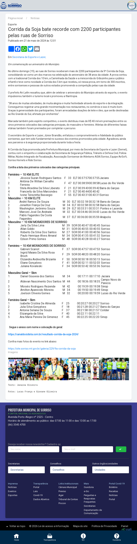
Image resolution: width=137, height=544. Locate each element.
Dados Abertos (41, 499)
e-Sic (86, 491)
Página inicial (15, 18)
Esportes (12, 495)
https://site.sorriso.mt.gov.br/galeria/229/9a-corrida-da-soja (42, 348)
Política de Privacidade (105, 526)
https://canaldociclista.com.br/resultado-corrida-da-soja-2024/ (43, 334)
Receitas (113, 491)
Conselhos (55, 463)
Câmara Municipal (68, 487)
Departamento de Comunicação (93, 512)
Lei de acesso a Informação (54, 526)
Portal (36, 487)
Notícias (35, 18)
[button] (131, 5)
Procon (62, 503)
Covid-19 (37, 495)
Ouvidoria (89, 487)
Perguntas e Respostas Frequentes (90, 498)
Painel (124, 526)
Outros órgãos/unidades (105, 463)
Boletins (113, 487)
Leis (35, 491)
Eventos (12, 491)
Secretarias (14, 463)
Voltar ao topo (15, 526)
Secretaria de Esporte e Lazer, (29, 57)
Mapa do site (80, 526)
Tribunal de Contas (68, 499)
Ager (61, 495)
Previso (62, 491)
